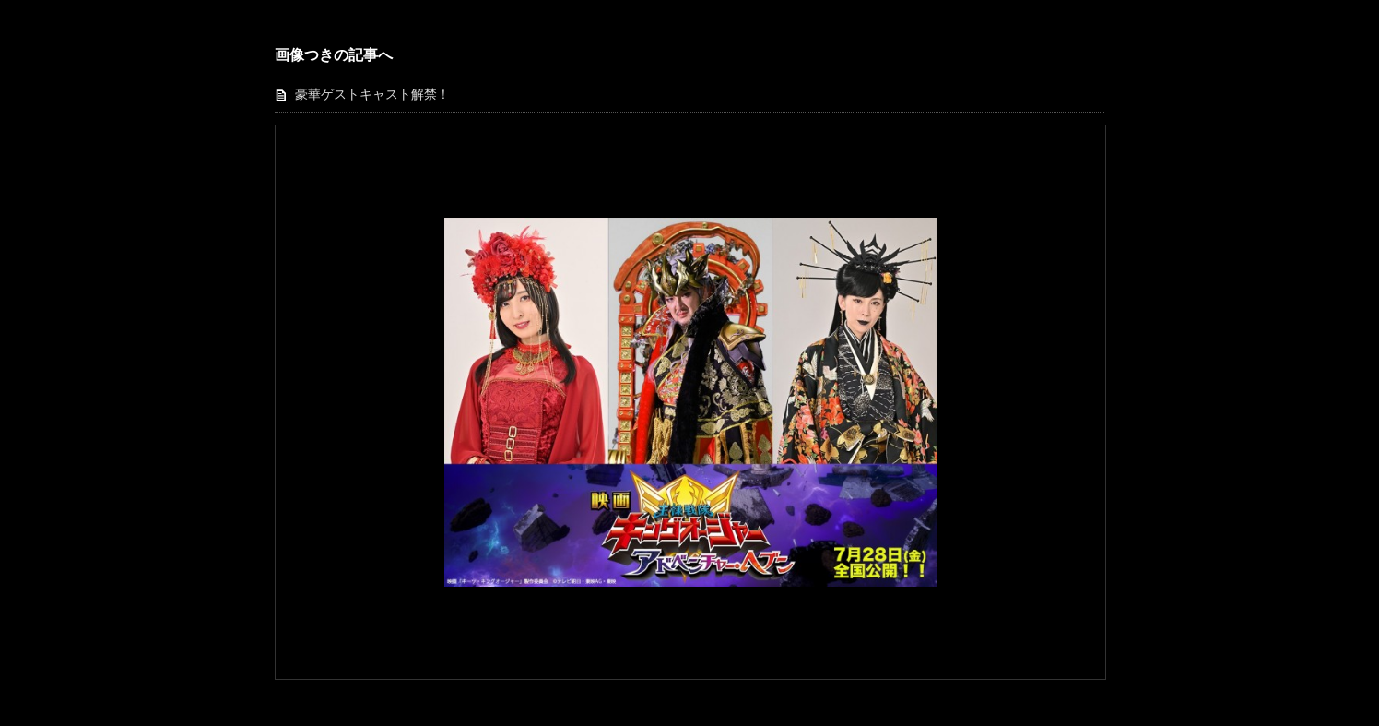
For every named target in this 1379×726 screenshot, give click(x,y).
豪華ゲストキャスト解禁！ (372, 94)
